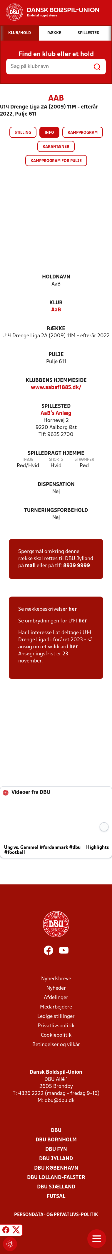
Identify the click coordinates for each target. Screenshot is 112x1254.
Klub (56, 302)
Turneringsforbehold (56, 510)
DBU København (56, 1168)
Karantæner (56, 147)
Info (49, 133)
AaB (56, 310)
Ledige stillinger (56, 1016)
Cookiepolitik (56, 1035)
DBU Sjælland (56, 1187)
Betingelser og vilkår (56, 1044)
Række (56, 328)
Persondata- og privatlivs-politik (56, 1215)
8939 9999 (76, 565)
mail (30, 565)
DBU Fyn (56, 1149)
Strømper (84, 460)
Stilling (23, 133)
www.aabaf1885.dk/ (56, 387)
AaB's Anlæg (56, 413)
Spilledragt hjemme (56, 453)
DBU (56, 1130)
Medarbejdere (56, 1007)
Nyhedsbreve (56, 978)
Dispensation (56, 484)
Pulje (56, 354)
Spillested (56, 406)
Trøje (28, 460)
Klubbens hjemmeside (56, 380)
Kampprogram (83, 133)
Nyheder (56, 988)
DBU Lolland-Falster (56, 1177)
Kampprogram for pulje (56, 161)
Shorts (56, 460)
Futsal (56, 1196)
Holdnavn (56, 277)
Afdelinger (56, 997)
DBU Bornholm (56, 1140)
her (72, 609)
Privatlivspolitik (56, 1025)
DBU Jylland (56, 1158)
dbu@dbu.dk (59, 1100)
